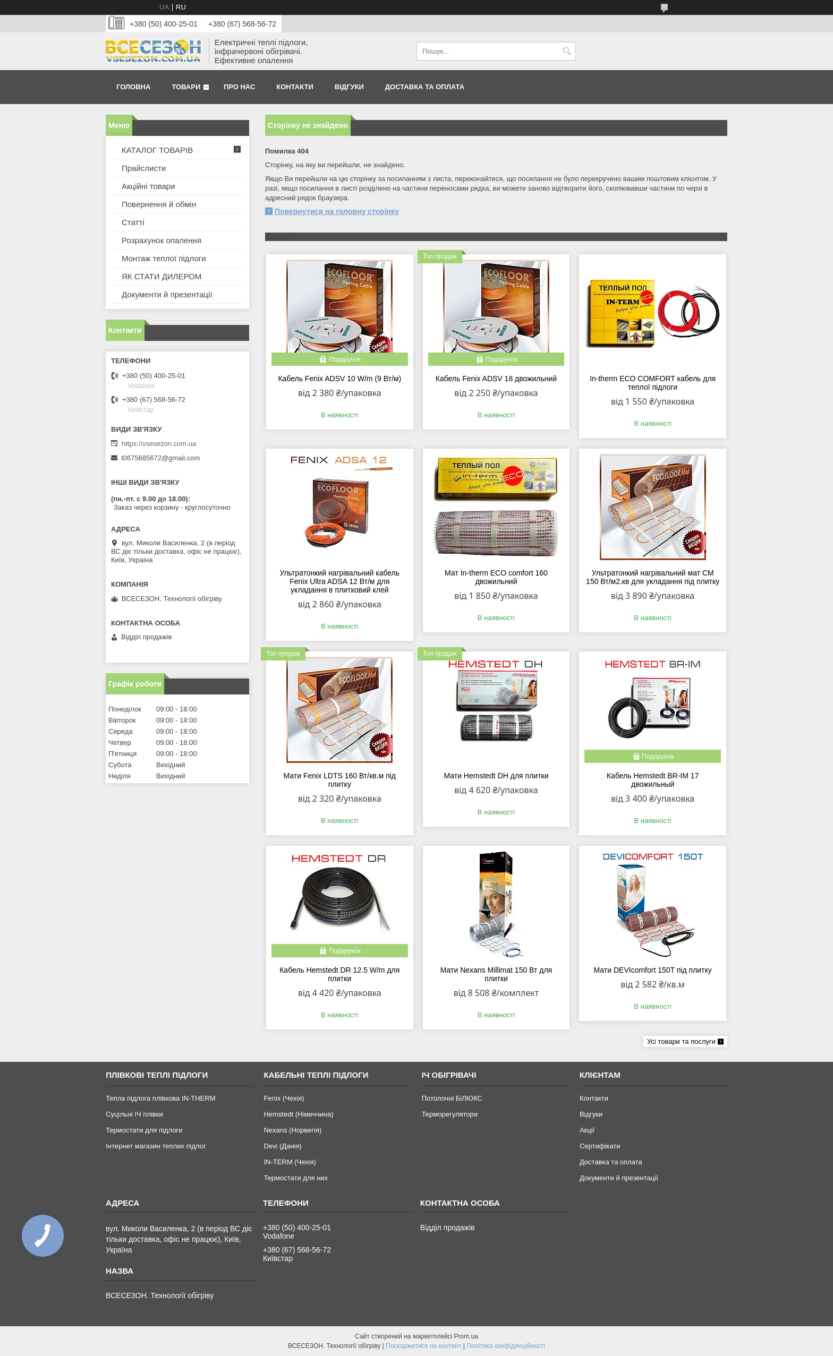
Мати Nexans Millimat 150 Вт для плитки (496, 974)
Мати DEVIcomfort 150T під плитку (653, 970)
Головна (133, 87)
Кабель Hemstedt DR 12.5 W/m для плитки (339, 974)
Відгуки (349, 87)
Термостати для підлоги (144, 1130)
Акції (587, 1130)
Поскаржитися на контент (423, 1346)
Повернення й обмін (159, 204)
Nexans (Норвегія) (292, 1130)
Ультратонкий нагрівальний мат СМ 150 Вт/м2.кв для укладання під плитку (652, 577)
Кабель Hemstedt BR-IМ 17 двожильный (653, 779)
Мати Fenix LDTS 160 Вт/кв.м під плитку (340, 779)
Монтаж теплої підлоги (164, 258)
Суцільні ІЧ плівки (134, 1114)
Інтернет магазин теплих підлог (156, 1146)
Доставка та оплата (424, 87)
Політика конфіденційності (505, 1346)
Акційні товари (148, 186)
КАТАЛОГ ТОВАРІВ (157, 150)
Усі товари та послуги (681, 1041)
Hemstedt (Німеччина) (298, 1114)
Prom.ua (466, 1336)
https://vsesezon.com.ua (159, 444)
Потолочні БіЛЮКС (452, 1098)
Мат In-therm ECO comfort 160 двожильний (496, 577)
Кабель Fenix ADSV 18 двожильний (496, 378)
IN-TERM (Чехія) (290, 1162)
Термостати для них (296, 1178)
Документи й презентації (167, 294)
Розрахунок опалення (161, 240)
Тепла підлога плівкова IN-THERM (160, 1098)
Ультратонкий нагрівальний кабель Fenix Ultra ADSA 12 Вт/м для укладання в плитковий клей (339, 581)
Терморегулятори (450, 1114)
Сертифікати (600, 1146)
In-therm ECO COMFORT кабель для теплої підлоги (653, 382)
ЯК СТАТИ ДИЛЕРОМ (161, 276)
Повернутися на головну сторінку (337, 211)
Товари (186, 87)
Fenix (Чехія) (284, 1098)
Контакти (294, 87)
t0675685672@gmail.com (160, 458)
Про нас (239, 87)
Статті (133, 222)
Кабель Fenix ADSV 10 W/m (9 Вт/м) (339, 378)
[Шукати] (566, 51)
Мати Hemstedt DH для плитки (496, 775)
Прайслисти (144, 168)
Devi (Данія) (282, 1146)
